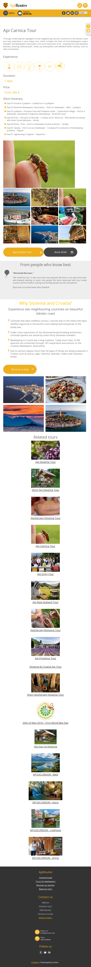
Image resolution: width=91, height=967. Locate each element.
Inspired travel (45, 877)
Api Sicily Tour (45, 574)
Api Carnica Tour (22, 252)
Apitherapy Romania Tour (45, 630)
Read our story (45, 889)
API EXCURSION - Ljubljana (45, 830)
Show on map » (45, 917)
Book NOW (60, 252)
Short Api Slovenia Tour (45, 490)
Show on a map (20, 369)
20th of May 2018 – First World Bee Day (45, 722)
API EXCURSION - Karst (45, 802)
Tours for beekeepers (45, 881)
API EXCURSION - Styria (45, 858)
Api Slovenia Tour (45, 462)
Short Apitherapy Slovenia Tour (45, 694)
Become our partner (45, 885)
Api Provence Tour (45, 658)
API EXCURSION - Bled (45, 774)
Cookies (34, 962)
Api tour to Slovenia (45, 746)
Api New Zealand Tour (45, 602)
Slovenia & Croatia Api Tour (45, 666)
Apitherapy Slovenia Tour (45, 518)
